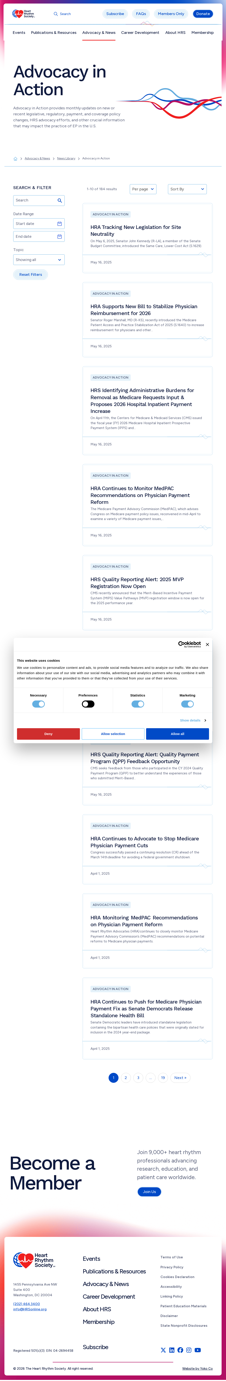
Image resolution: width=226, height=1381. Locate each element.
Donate (202, 14)
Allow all (177, 734)
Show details (190, 720)
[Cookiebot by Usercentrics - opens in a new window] (181, 644)
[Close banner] (207, 644)
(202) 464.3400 (26, 1305)
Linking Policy (171, 1297)
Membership (201, 33)
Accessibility (171, 1287)
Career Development (140, 33)
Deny (48, 734)
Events (19, 33)
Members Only (170, 14)
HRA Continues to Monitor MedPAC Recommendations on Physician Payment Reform (139, 496)
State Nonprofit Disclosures (183, 1326)
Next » (180, 1078)
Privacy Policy (171, 1268)
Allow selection (113, 734)
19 (163, 1078)
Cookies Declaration (177, 1278)
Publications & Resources (54, 33)
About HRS (175, 33)
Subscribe (114, 14)
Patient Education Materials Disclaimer (183, 1312)
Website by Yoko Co (197, 1370)
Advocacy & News (99, 33)
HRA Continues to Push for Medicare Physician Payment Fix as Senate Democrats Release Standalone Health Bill (146, 1009)
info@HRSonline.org (30, 1310)
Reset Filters (30, 275)
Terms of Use (171, 1258)
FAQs (140, 14)
